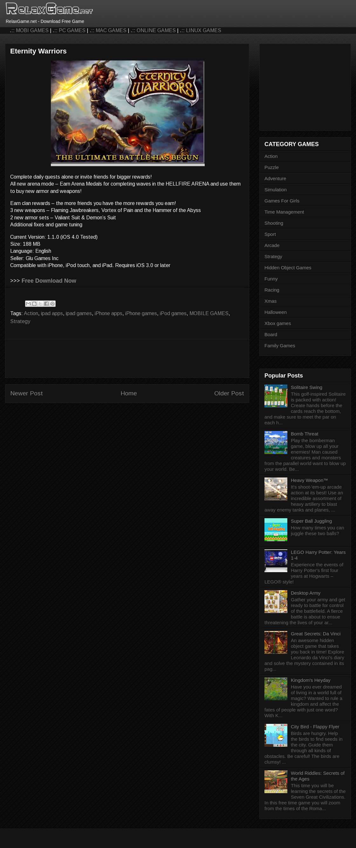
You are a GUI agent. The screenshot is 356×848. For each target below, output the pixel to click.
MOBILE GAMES (209, 313)
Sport (270, 234)
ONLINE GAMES (156, 30)
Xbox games (277, 323)
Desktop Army (305, 593)
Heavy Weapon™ (309, 480)
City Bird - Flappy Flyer (315, 726)
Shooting (273, 223)
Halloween (275, 312)
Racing (271, 290)
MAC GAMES (111, 30)
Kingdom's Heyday (311, 680)
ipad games (79, 313)
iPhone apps (108, 313)
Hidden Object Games (288, 267)
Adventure (275, 178)
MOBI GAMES (32, 30)
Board (270, 334)
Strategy (20, 321)
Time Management (284, 212)
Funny (271, 278)
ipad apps (52, 313)
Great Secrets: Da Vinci (315, 633)
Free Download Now (49, 281)
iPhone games (141, 313)
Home (128, 393)
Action (31, 313)
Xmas (270, 301)
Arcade (272, 245)
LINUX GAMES (203, 30)
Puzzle (271, 167)
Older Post (229, 393)
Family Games (279, 345)
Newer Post (26, 393)
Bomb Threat (304, 433)
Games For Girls (281, 200)
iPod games (173, 313)
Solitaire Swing (306, 387)
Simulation (275, 189)
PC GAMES (72, 30)
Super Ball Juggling (311, 521)
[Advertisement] (127, 358)
